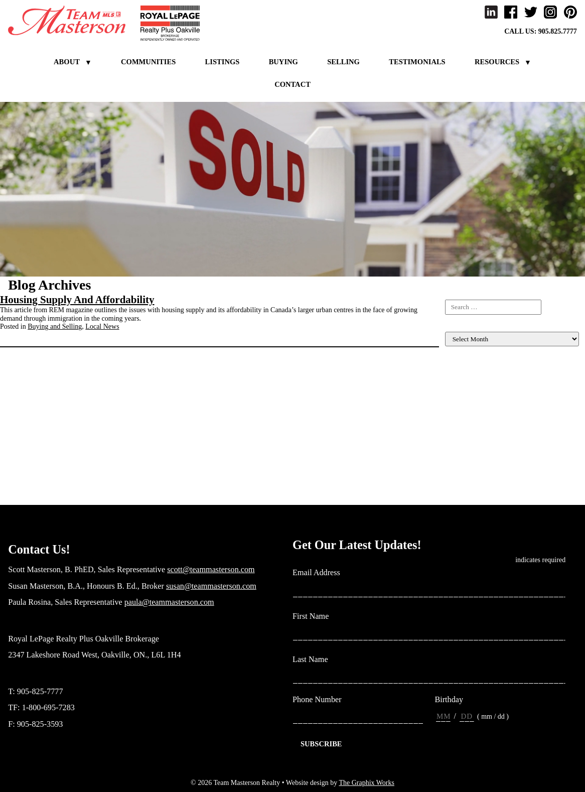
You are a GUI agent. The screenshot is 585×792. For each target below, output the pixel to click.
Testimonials (417, 62)
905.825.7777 (557, 31)
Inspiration (460, 427)
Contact (292, 84)
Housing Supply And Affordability (77, 300)
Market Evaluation (471, 460)
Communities (148, 62)
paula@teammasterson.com (169, 602)
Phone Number (317, 699)
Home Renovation (470, 410)
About (67, 62)
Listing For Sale (467, 376)
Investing (458, 435)
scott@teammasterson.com (211, 569)
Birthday (448, 699)
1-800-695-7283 (48, 707)
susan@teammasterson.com (211, 586)
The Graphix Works (366, 782)
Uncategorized (465, 494)
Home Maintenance (472, 401)
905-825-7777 (40, 691)
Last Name (314, 659)
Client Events (464, 384)
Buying (283, 62)
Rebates (456, 477)
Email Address (320, 573)
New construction (470, 469)
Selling (343, 62)
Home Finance (465, 393)
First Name (314, 616)
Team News (461, 485)
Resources (497, 62)
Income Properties (470, 418)
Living (454, 443)
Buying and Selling (55, 326)
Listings (222, 62)
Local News (102, 326)
